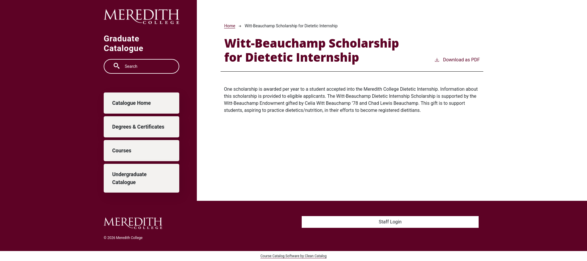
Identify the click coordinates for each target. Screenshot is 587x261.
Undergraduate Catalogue (129, 178)
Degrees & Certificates (138, 127)
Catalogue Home (131, 103)
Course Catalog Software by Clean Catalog (293, 256)
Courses (121, 151)
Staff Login (390, 222)
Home (229, 25)
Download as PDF (457, 59)
